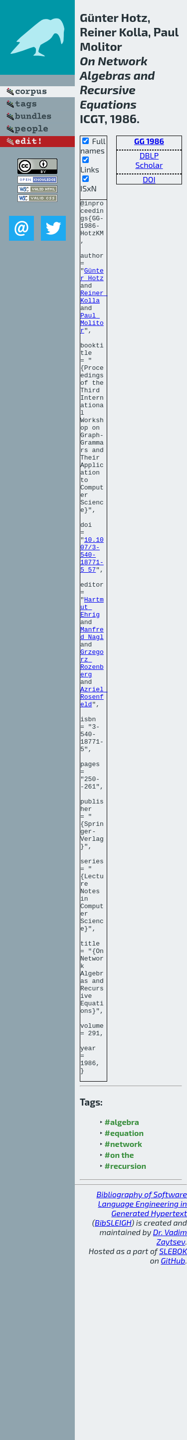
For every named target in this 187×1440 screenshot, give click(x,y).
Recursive (108, 89)
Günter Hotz (92, 290)
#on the (119, 1329)
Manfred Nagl (92, 720)
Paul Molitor (92, 347)
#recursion (126, 1340)
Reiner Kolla (94, 316)
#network (123, 1318)
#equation (124, 1307)
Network (123, 60)
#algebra (122, 1296)
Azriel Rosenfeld (94, 796)
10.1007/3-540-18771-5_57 (92, 626)
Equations (108, 104)
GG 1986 (149, 141)
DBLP (149, 155)
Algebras (105, 75)
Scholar (149, 164)
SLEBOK (173, 1426)
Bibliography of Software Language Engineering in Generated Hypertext (141, 1378)
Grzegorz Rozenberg (92, 756)
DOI (149, 179)
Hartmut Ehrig (92, 688)
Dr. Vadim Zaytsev (170, 1411)
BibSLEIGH (113, 1397)
